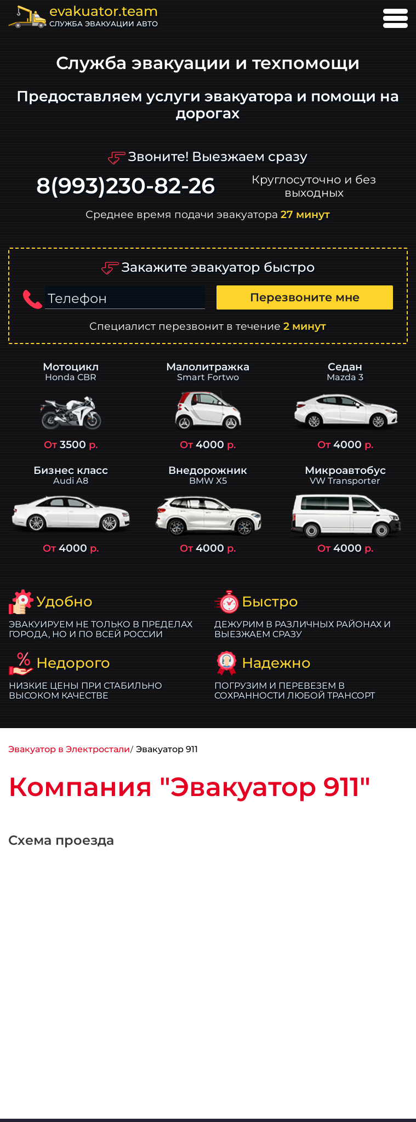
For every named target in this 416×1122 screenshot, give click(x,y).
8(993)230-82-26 (125, 186)
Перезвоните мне (305, 297)
